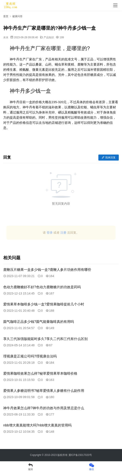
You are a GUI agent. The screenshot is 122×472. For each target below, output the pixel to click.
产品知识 (49, 37)
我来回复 (109, 157)
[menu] (115, 5)
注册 (63, 232)
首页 (5, 16)
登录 (50, 232)
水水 (5, 37)
